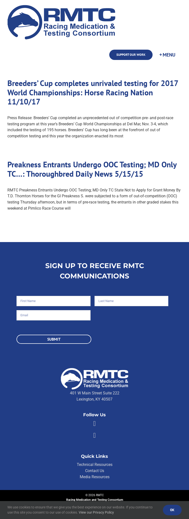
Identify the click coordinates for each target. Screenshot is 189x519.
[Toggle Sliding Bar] (167, 54)
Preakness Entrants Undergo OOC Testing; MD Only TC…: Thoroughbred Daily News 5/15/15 (91, 169)
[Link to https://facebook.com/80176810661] (94, 423)
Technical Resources (94, 464)
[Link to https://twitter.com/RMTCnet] (94, 435)
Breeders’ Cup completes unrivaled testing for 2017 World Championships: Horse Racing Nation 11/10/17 (92, 92)
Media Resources (95, 477)
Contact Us (94, 470)
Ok (172, 510)
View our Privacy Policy (96, 512)
